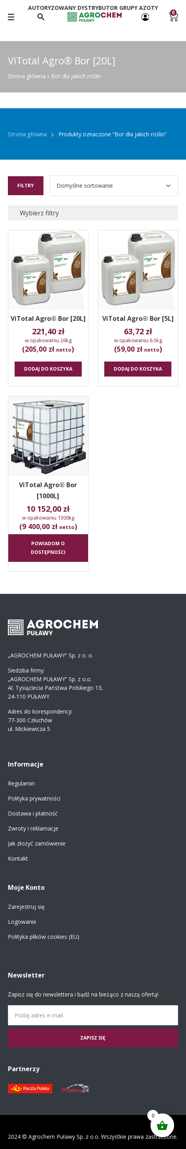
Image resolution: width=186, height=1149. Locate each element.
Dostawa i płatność (33, 813)
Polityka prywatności (34, 798)
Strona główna (26, 76)
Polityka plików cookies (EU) (43, 936)
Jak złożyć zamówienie (37, 843)
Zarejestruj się (26, 906)
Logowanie (22, 921)
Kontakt (18, 858)
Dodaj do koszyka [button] (48, 368)
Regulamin (21, 783)
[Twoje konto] (145, 16)
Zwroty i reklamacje (33, 828)
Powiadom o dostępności (48, 548)
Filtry (25, 185)
